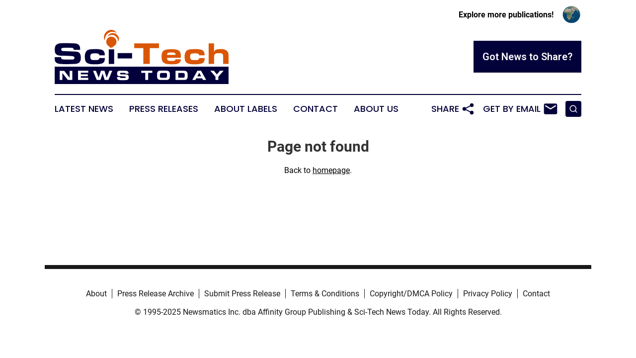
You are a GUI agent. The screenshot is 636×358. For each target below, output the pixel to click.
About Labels (245, 108)
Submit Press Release (242, 293)
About (96, 293)
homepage (331, 170)
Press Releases (163, 108)
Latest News (84, 108)
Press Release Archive (155, 293)
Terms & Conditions (325, 293)
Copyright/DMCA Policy (411, 293)
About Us (376, 108)
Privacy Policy (487, 293)
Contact (315, 108)
